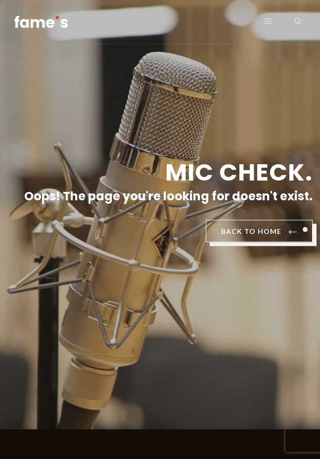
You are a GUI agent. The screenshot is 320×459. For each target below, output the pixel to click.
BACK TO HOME (259, 232)
